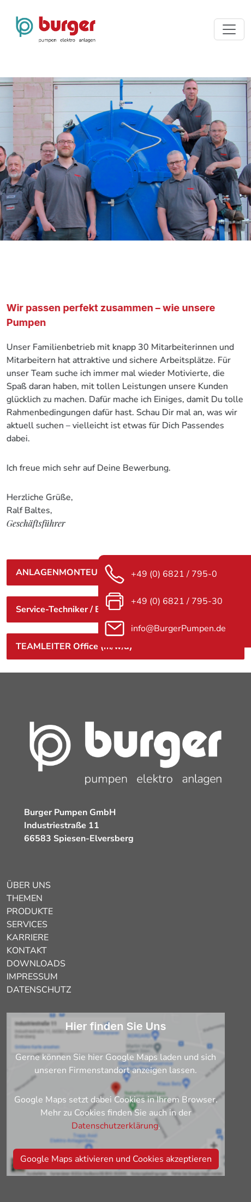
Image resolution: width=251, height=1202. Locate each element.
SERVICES (27, 924)
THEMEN (25, 898)
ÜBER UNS (29, 885)
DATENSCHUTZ (39, 990)
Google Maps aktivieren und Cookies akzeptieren (116, 1159)
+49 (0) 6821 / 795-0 (160, 574)
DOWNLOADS (36, 964)
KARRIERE (28, 938)
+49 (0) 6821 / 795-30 (163, 601)
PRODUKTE (30, 911)
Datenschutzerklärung (114, 1126)
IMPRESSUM (32, 977)
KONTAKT (27, 951)
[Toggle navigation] (229, 29)
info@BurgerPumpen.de (165, 628)
